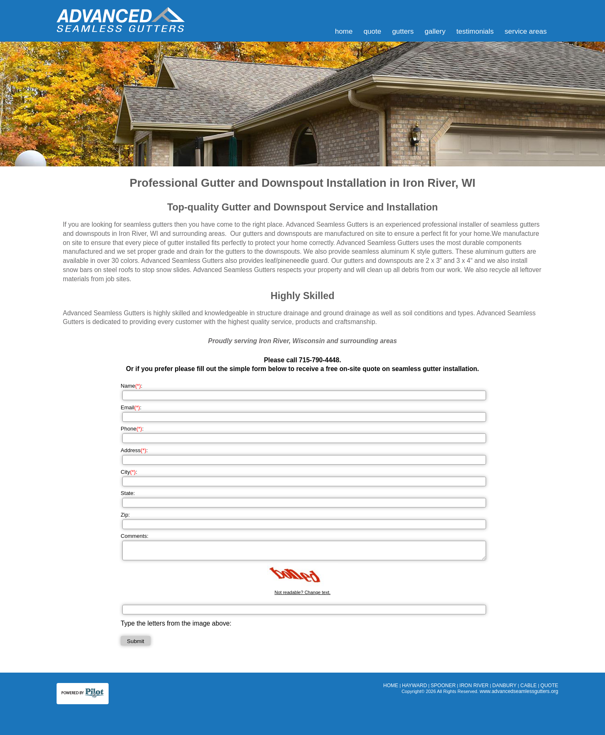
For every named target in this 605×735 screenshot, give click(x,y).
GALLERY (435, 31)
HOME (344, 31)
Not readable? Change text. (303, 592)
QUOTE (373, 31)
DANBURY (504, 685)
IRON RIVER (473, 685)
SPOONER (443, 685)
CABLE (529, 685)
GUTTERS (403, 31)
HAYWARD (414, 685)
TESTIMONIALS (475, 31)
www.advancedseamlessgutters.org (519, 691)
